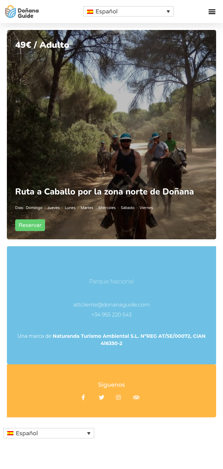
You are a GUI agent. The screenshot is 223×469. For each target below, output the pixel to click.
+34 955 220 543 (112, 314)
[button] (212, 11)
